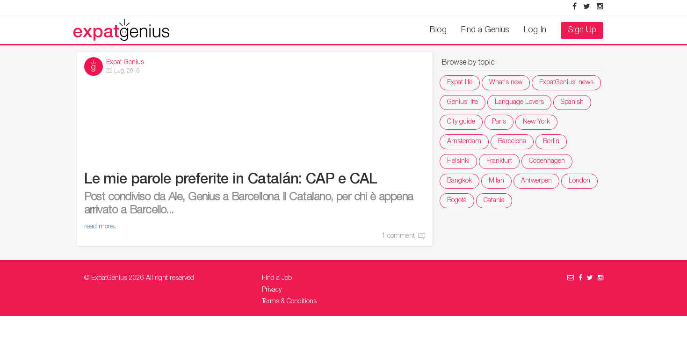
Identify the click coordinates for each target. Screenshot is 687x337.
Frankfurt (499, 161)
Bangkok (459, 181)
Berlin (551, 142)
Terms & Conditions (289, 302)
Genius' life (462, 102)
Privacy (272, 290)
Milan (496, 181)
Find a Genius (485, 30)
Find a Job (277, 278)
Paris (499, 122)
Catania (494, 201)
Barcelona (512, 142)
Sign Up (582, 30)
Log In (535, 30)
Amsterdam (464, 142)
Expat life (459, 83)
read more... (101, 227)
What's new (505, 83)
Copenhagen (547, 161)
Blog (438, 30)
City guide (461, 122)
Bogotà (457, 201)
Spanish (572, 102)
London (579, 181)
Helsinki (458, 161)
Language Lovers (519, 102)
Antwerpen (536, 181)
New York (536, 122)
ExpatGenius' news (566, 83)
